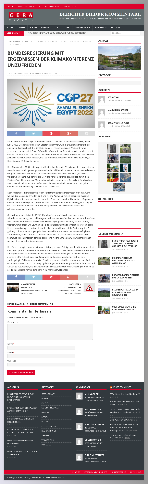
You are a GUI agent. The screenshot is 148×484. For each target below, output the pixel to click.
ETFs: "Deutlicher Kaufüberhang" (124, 394)
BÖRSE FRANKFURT (122, 387)
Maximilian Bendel (118, 110)
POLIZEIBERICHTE (48, 426)
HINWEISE (9, 6)
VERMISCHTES (101, 28)
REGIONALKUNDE (82, 28)
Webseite (11, 360)
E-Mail (10, 352)
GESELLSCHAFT (63, 28)
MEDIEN (44, 417)
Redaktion (36, 73)
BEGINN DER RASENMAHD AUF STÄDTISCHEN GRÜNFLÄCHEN (125, 292)
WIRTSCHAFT (47, 28)
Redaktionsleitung (118, 123)
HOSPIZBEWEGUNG (52, 6)
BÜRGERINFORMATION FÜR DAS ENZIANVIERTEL (125, 276)
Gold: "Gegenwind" (118, 419)
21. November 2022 (19, 73)
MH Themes (59, 477)
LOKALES (21, 28)
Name (10, 344)
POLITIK (9, 28)
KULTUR (33, 28)
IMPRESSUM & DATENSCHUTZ (28, 6)
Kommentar (13, 322)
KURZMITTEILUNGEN (50, 407)
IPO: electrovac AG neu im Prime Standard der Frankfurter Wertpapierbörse (124, 427)
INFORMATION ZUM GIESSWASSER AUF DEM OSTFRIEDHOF (123, 261)
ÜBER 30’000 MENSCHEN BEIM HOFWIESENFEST (124, 308)
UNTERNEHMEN (70, 6)
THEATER (45, 435)
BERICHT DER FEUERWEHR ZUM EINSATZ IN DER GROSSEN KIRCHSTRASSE (125, 243)
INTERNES (115, 28)
